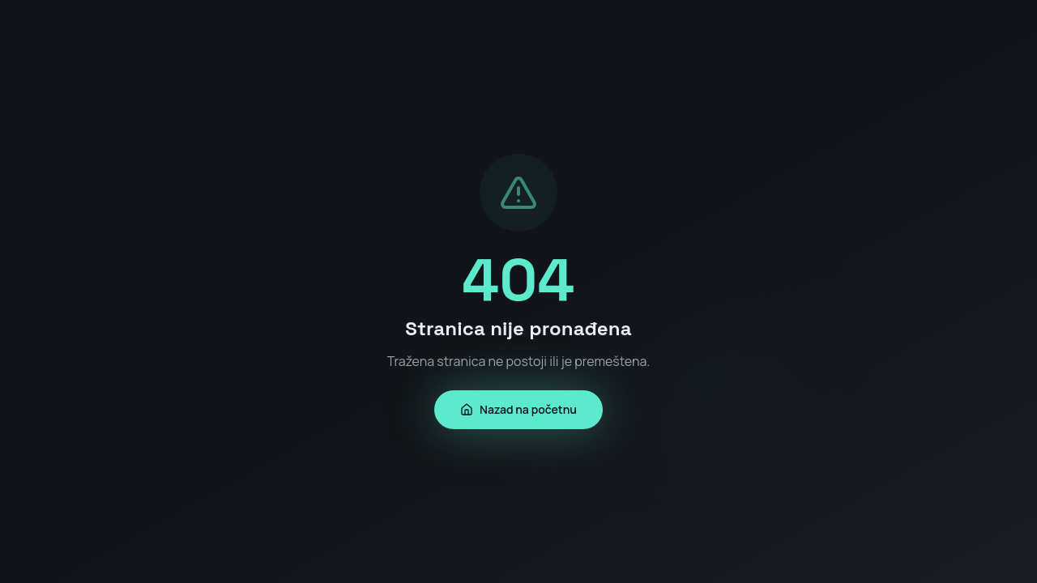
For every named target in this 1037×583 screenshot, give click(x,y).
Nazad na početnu (518, 409)
